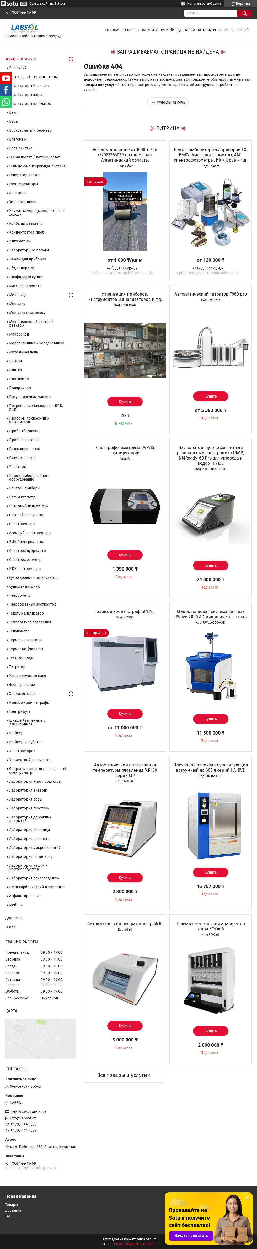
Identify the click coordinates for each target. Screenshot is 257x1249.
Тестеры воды (21, 658)
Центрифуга (19, 711)
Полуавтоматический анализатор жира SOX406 (210, 926)
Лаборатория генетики (29, 808)
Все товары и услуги (122, 1075)
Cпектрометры (22, 524)
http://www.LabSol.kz (28, 1112)
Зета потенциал (22, 202)
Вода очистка (20, 148)
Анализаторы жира (25, 94)
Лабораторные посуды (29, 250)
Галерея (226, 30)
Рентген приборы (24, 488)
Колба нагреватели (26, 223)
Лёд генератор (22, 268)
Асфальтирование (25, 896)
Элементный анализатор (30, 760)
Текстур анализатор (26, 613)
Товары (11, 1204)
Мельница (18, 295)
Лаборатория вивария (28, 790)
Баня (13, 112)
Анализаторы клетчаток (30, 103)
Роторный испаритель (28, 506)
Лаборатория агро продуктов (35, 781)
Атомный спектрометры (30, 533)
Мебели (16, 905)
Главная (113, 30)
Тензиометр (19, 631)
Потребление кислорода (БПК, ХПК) (36, 408)
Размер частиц (22, 458)
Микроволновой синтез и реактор (31, 323)
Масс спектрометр (25, 286)
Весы (13, 121)
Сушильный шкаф (24, 586)
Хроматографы (22, 693)
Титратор (17, 667)
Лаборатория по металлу (30, 856)
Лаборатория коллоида (29, 830)
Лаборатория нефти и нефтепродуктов (28, 867)
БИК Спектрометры (26, 542)
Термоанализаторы (25, 640)
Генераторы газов (24, 175)
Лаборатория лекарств (29, 839)
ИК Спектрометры (25, 568)
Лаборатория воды (25, 799)
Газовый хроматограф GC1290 (125, 611)
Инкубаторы (20, 241)
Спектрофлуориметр (27, 551)
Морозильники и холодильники (36, 343)
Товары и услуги (152, 30)
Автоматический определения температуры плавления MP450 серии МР (125, 770)
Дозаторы (17, 193)
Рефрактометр (22, 497)
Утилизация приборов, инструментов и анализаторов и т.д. (125, 297)
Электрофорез (22, 751)
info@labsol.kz (23, 1118)
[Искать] (244, 13)
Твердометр (19, 595)
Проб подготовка (24, 440)
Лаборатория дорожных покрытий (30, 819)
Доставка (186, 30)
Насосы (15, 361)
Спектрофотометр (25, 560)
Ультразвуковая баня (27, 676)
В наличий (18, 68)
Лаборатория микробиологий (35, 847)
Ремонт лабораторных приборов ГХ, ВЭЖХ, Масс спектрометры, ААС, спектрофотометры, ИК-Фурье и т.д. (210, 155)
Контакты (207, 30)
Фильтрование (22, 685)
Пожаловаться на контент (135, 1244)
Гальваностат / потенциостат (34, 157)
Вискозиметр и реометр (30, 130)
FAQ (8, 1216)
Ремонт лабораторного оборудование (29, 477)
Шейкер (16, 733)
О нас (128, 30)
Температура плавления (30, 622)
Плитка (15, 370)
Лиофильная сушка (26, 277)
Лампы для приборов (27, 259)
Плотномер (19, 379)
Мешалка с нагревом (27, 313)
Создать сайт (39, 4)
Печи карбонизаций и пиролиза (37, 887)
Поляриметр (20, 388)
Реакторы (17, 466)
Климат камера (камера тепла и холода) (37, 213)
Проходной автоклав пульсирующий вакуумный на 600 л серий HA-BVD (210, 767)
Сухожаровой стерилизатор (33, 577)
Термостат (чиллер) (26, 649)
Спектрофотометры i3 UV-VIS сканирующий (125, 450)
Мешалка (17, 304)
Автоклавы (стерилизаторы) (34, 77)
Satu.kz (151, 1239)
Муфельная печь (170, 102)
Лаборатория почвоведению (34, 878)
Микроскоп (19, 334)
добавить (214, 4)
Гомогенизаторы (23, 184)
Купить (125, 401)
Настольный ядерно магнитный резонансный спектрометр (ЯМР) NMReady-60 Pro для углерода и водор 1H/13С (210, 455)
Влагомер (17, 139)
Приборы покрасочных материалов (29, 420)
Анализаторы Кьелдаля (29, 86)
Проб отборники (23, 431)
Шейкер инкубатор (26, 742)
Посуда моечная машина (30, 397)
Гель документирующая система (37, 166)
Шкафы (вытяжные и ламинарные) (27, 722)
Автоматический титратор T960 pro (211, 294)
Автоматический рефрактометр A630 (125, 923)
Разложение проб (24, 449)
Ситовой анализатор (27, 515)
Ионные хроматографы (29, 702)
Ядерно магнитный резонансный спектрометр (37, 771)
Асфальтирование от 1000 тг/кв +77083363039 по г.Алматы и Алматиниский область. (125, 155)
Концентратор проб (26, 232)
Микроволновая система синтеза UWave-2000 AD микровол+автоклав (210, 614)
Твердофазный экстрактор (32, 604)
